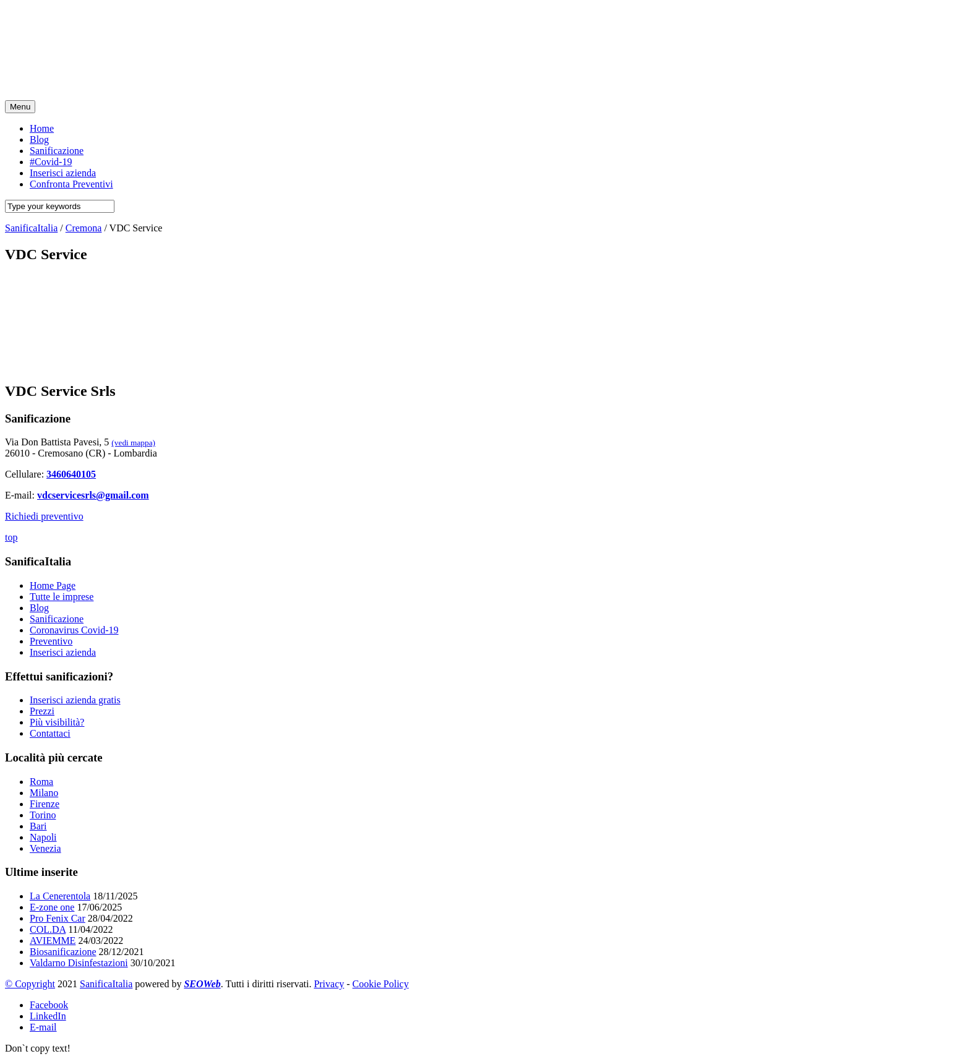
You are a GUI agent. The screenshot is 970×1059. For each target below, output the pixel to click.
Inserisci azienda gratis (75, 700)
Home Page (52, 585)
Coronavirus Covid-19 (74, 630)
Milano (44, 792)
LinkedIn (48, 1016)
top (11, 537)
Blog (39, 607)
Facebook (49, 1005)
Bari (38, 826)
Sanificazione (57, 619)
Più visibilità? (57, 722)
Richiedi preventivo (44, 516)
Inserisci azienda (63, 652)
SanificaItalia (106, 984)
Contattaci (50, 733)
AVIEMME (52, 940)
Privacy (329, 984)
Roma (41, 781)
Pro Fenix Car (57, 918)
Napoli (43, 837)
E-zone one (52, 907)
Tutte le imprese (61, 596)
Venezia (45, 848)
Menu (20, 106)
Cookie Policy (381, 984)
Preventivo (51, 641)
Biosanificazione (63, 951)
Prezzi (42, 711)
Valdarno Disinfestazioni (79, 963)
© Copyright (30, 984)
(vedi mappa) (133, 442)
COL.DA (48, 929)
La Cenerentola (60, 896)
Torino (43, 815)
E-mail (43, 1027)
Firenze (44, 804)
